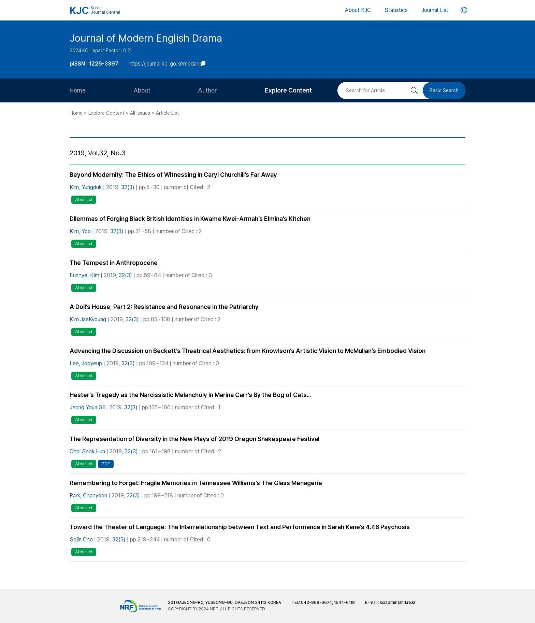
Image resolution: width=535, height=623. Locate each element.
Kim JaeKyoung (88, 319)
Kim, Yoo (80, 231)
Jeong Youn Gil (87, 407)
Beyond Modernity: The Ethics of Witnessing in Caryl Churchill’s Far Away (173, 174)
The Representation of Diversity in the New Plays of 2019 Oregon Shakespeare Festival (194, 438)
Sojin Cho (81, 539)
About (141, 90)
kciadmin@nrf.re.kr (397, 602)
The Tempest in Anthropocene (114, 262)
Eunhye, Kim (84, 275)
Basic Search (444, 90)
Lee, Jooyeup (86, 363)
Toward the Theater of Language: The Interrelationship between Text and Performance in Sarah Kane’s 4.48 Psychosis (240, 526)
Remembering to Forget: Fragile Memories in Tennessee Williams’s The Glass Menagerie (196, 482)
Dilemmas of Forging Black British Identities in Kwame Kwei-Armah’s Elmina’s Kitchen (190, 218)
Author (207, 90)
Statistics (396, 10)
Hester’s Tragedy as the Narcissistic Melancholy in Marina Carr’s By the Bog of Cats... (190, 394)
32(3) (127, 187)
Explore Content (288, 90)
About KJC (358, 10)
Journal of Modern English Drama (146, 38)
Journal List (434, 10)
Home (78, 90)
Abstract (83, 199)
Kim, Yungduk (86, 187)
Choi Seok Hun (87, 451)
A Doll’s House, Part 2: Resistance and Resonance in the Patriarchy (164, 306)
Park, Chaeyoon (88, 495)
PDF (106, 463)
